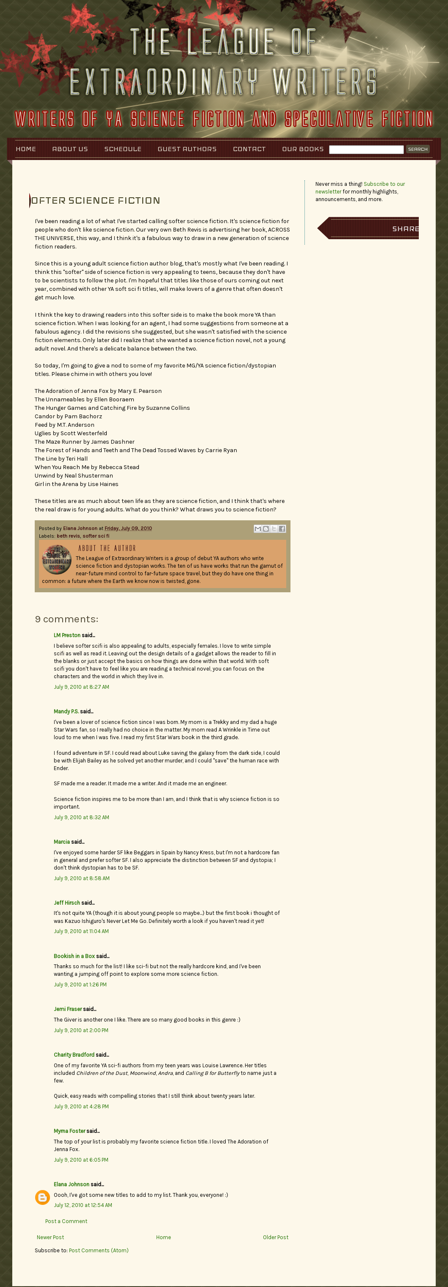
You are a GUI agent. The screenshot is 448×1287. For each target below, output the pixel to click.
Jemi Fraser (68, 1009)
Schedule (122, 148)
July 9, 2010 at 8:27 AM (81, 687)
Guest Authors (187, 148)
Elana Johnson (81, 528)
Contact (249, 148)
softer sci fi (96, 536)
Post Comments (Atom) (99, 1250)
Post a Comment (66, 1221)
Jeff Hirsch (67, 903)
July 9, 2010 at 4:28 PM (81, 1106)
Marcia (62, 842)
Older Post (275, 1237)
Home (26, 148)
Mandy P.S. (66, 711)
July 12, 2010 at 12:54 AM (83, 1205)
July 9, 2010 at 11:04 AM (81, 931)
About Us (70, 148)
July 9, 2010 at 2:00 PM (81, 1030)
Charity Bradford (74, 1055)
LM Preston (67, 635)
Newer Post (50, 1237)
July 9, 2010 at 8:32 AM (81, 817)
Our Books (303, 148)
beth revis (68, 536)
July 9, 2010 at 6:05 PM (81, 1160)
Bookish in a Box (74, 956)
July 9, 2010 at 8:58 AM (82, 878)
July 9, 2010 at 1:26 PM (80, 984)
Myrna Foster (69, 1131)
